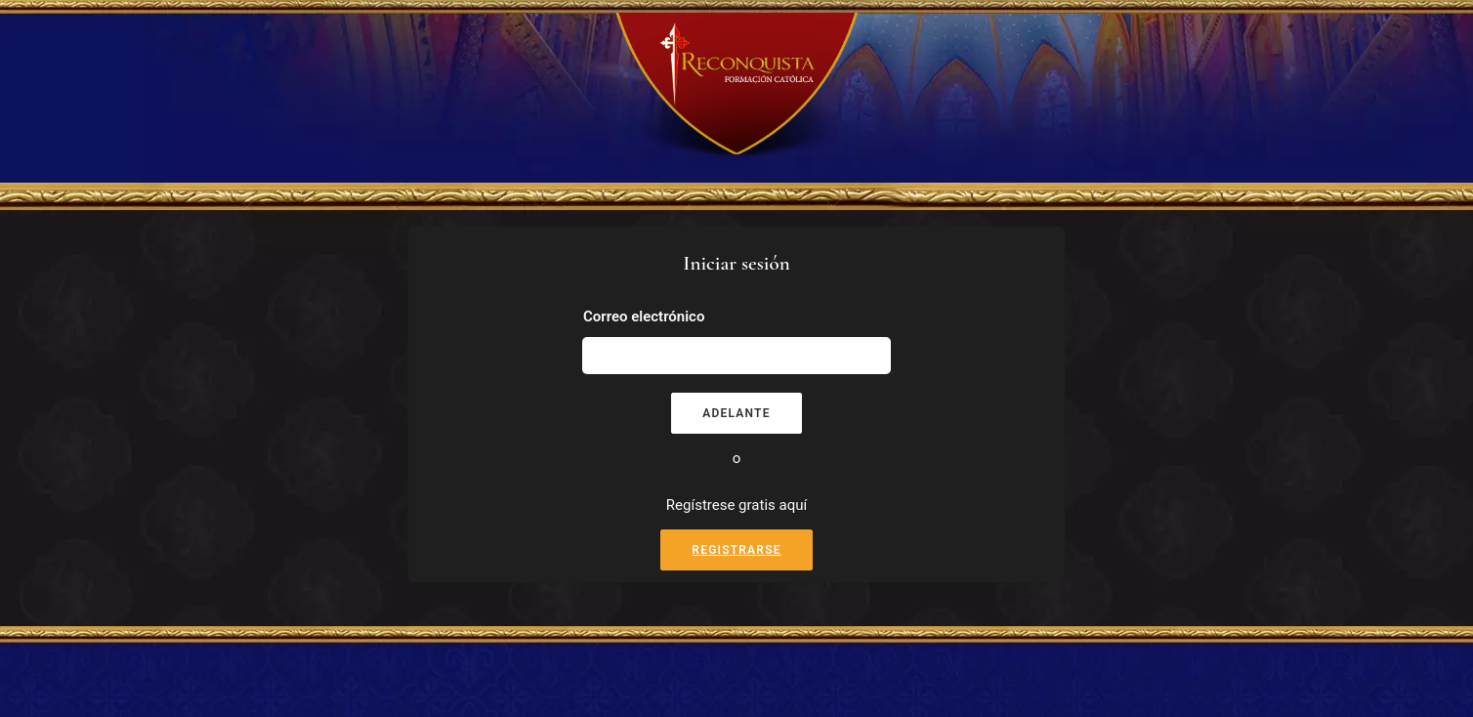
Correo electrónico (643, 316)
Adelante (736, 413)
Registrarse (736, 550)
